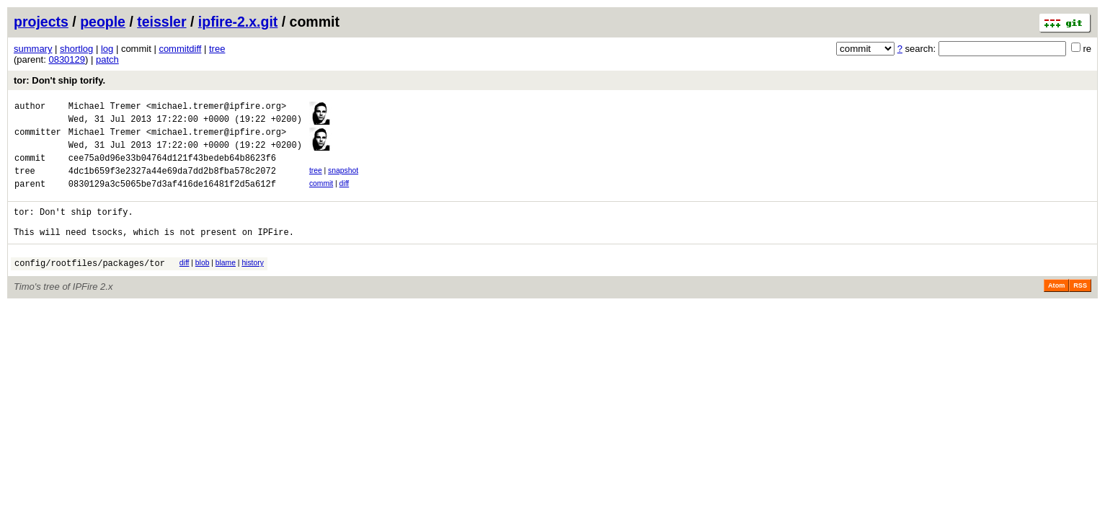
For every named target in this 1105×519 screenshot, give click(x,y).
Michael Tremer (104, 108)
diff (345, 196)
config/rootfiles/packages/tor (89, 286)
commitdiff (180, 48)
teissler (161, 22)
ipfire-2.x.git (238, 22)
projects (41, 22)
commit (321, 196)
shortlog (76, 48)
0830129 (66, 59)
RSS (1080, 309)
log (107, 48)
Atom (1056, 309)
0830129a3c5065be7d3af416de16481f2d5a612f (172, 198)
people (102, 22)
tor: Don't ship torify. (59, 80)
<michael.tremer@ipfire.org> (216, 108)
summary (33, 48)
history (252, 284)
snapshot (343, 181)
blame (226, 284)
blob (202, 284)
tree (217, 48)
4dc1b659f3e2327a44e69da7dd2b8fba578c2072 (172, 183)
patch (107, 59)
